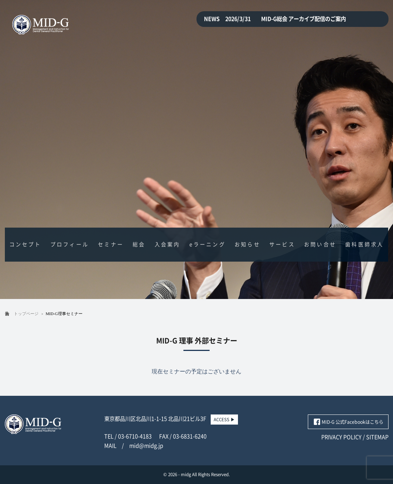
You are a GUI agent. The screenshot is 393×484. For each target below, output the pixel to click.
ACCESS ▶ (224, 419)
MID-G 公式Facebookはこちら (352, 422)
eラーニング (207, 244)
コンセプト (25, 244)
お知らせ (247, 244)
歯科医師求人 (364, 244)
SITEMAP (377, 437)
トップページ (26, 313)
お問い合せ (320, 244)
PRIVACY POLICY (341, 437)
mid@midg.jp (146, 445)
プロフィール (69, 244)
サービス (282, 244)
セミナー (111, 244)
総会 (139, 244)
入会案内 (167, 244)
